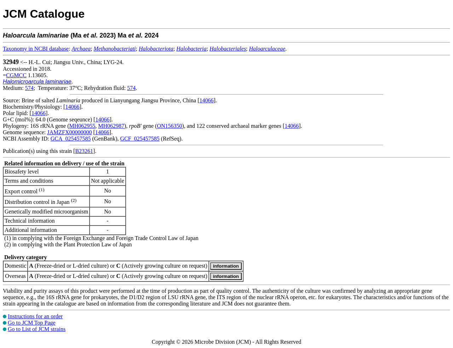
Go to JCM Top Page (32, 323)
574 (29, 88)
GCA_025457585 (71, 139)
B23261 (84, 151)
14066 (206, 100)
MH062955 (82, 126)
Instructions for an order (35, 316)
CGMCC (16, 75)
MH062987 (111, 126)
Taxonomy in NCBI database (36, 49)
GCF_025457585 (140, 139)
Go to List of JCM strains (36, 329)
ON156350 (169, 126)
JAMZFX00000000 (69, 132)
